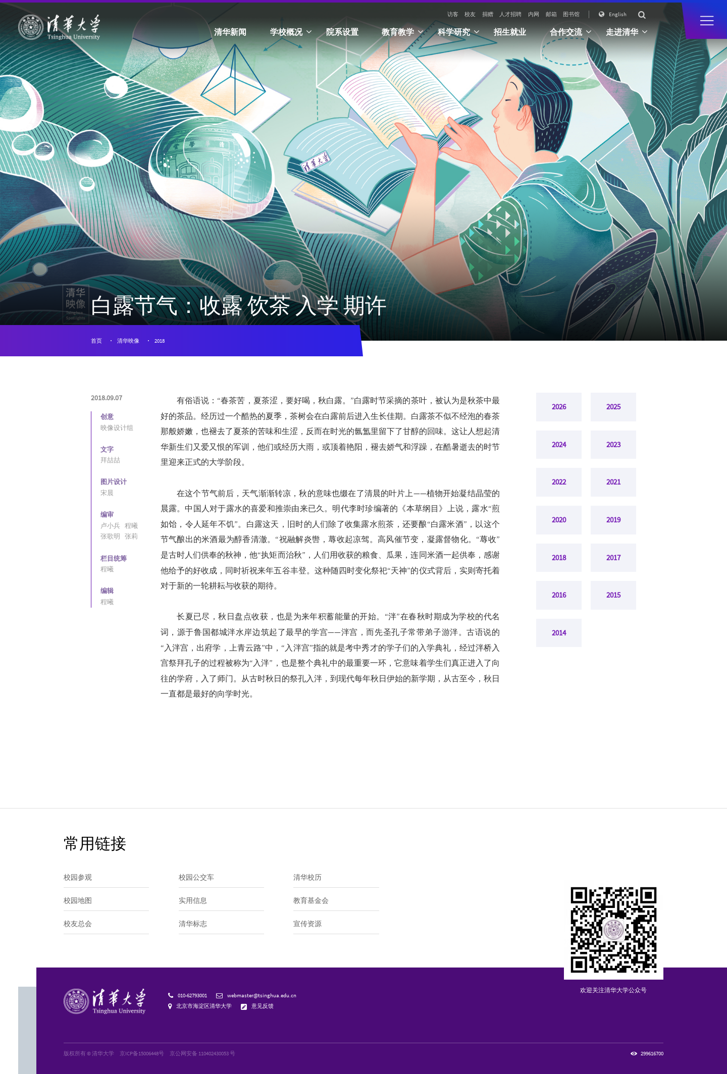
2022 (559, 490)
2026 (559, 408)
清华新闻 (230, 32)
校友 (470, 14)
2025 (613, 408)
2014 (559, 654)
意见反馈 (262, 1005)
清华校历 (307, 877)
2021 (613, 490)
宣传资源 (307, 923)
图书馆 (571, 14)
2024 (559, 449)
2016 (559, 613)
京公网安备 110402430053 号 (202, 1053)
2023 (613, 449)
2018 (159, 340)
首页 (96, 340)
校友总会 (78, 923)
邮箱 (551, 14)
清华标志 (193, 923)
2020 (559, 531)
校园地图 (78, 900)
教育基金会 (311, 900)
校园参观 (78, 877)
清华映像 (128, 340)
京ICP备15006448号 (142, 1053)
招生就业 (510, 32)
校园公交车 (196, 877)
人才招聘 (510, 14)
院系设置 (342, 32)
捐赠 (487, 14)
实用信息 (193, 900)
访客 (452, 14)
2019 (613, 531)
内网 (533, 14)
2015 (613, 613)
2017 (613, 572)
